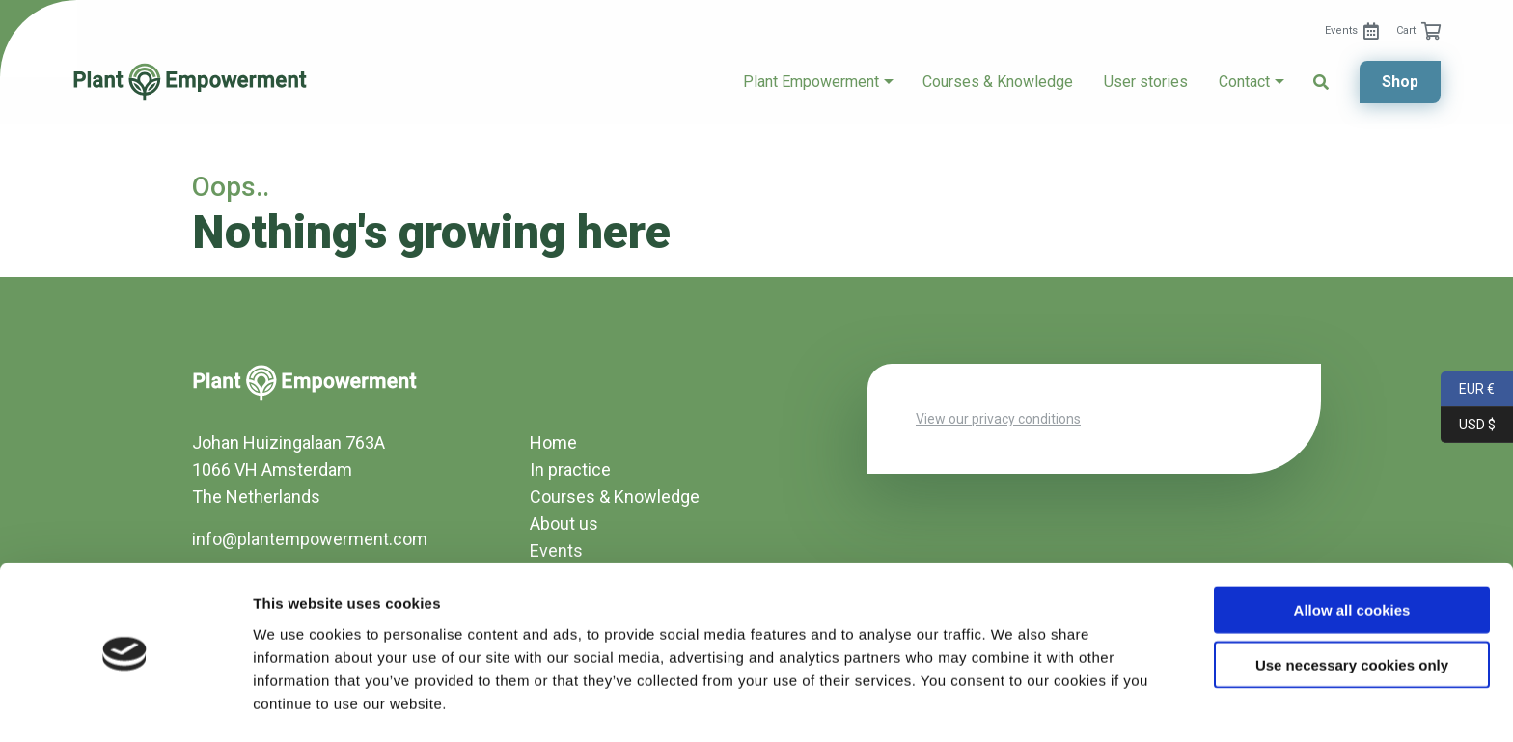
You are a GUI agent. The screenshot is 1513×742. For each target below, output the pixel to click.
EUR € (1468, 389)
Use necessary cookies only (1351, 603)
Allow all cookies (1352, 548)
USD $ (1468, 425)
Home (553, 442)
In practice (570, 469)
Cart (1406, 30)
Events (1341, 30)
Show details (1013, 704)
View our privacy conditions (998, 418)
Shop (1400, 81)
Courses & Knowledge (997, 82)
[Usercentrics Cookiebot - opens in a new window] (125, 704)
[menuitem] (1352, 31)
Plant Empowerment (811, 82)
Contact (1244, 82)
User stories (1146, 82)
